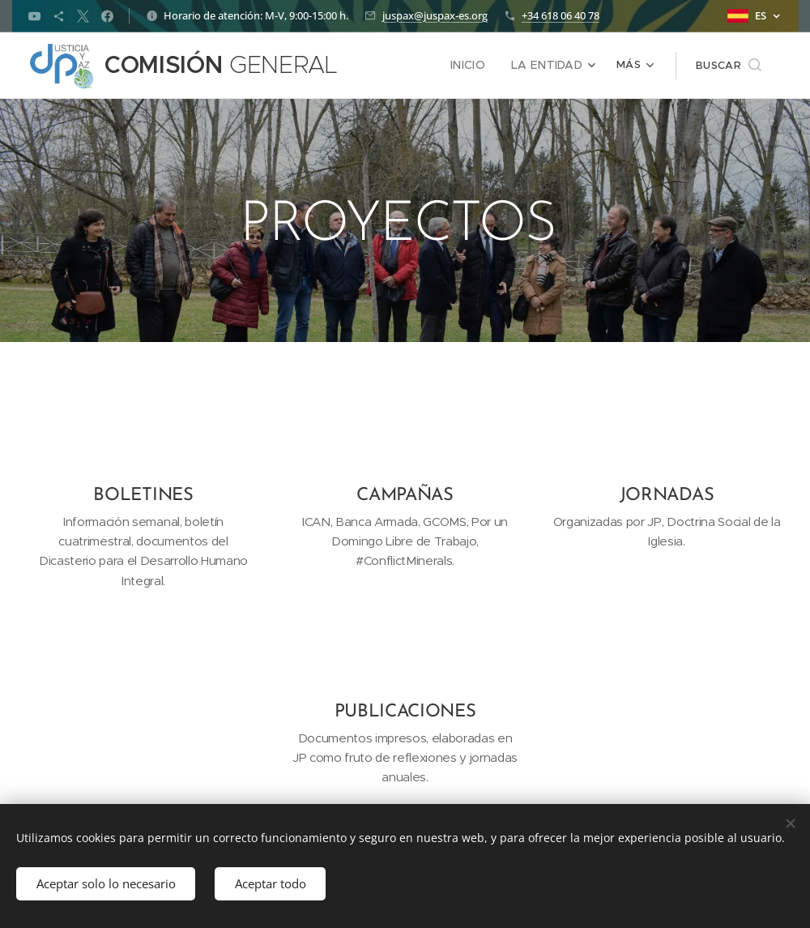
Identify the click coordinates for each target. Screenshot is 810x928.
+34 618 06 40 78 (560, 15)
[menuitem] (478, 65)
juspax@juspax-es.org (435, 15)
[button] (729, 65)
